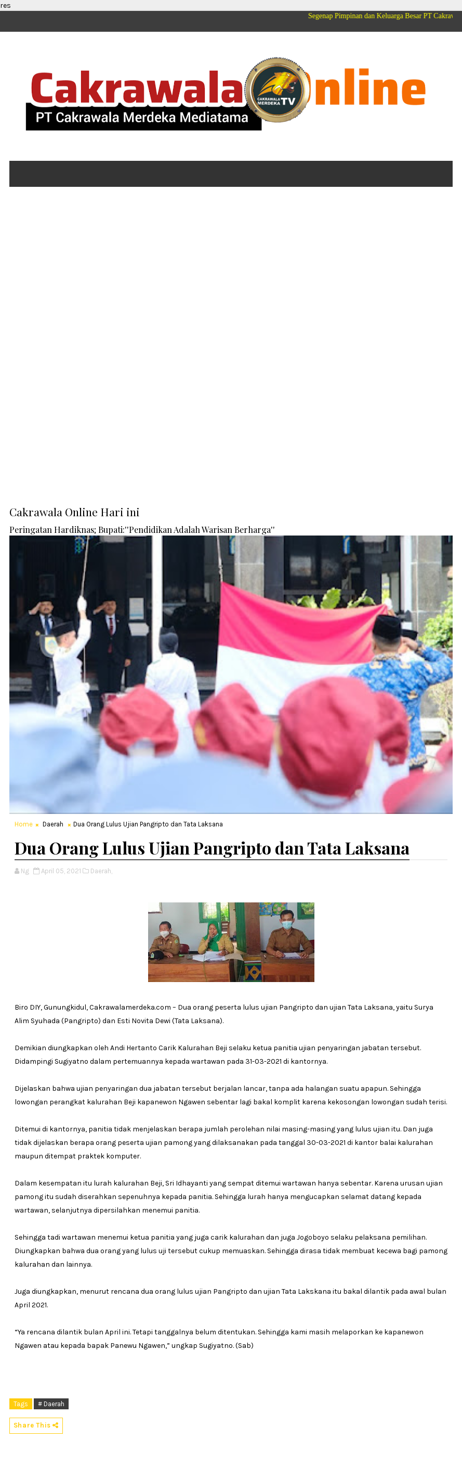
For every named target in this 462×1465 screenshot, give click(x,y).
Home (24, 824)
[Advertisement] (231, 275)
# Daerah (51, 1404)
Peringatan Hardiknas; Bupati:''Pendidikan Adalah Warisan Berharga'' (142, 529)
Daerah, (101, 871)
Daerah (53, 824)
